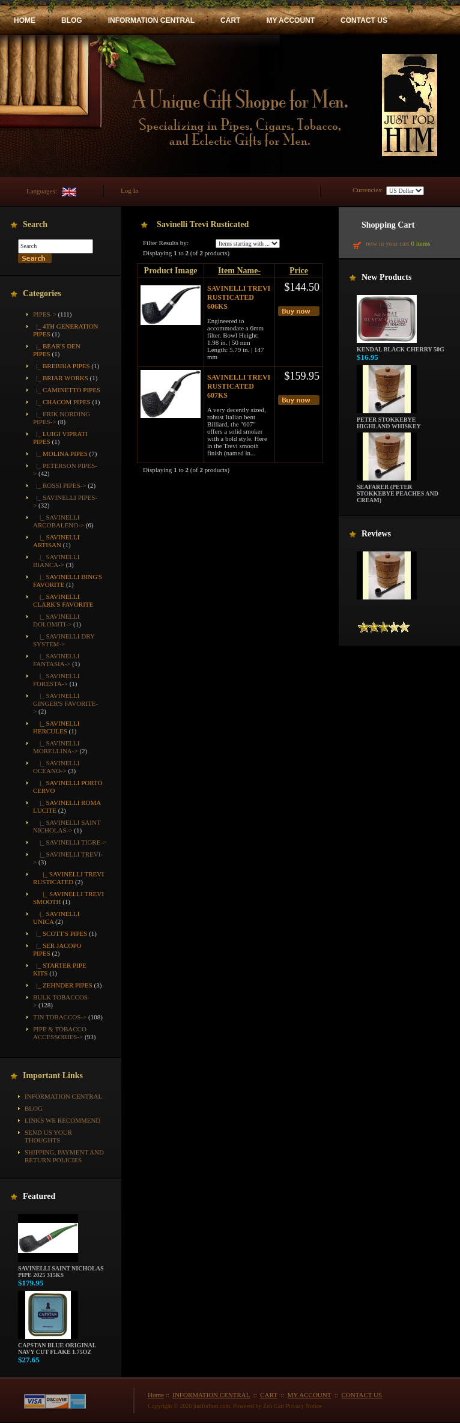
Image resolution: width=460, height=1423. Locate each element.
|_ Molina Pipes (60, 453)
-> (44, 314)
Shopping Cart (388, 224)
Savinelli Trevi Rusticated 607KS (238, 386)
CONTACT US (363, 20)
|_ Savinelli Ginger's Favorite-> (65, 703)
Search (35, 224)
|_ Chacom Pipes (62, 401)
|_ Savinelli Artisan (56, 540)
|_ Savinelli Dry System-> (63, 640)
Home (156, 1394)
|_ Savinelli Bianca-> (56, 560)
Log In (130, 190)
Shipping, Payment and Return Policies (64, 1156)
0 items (420, 243)
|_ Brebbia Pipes (61, 365)
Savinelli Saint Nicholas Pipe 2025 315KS (60, 1269)
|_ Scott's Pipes (60, 933)
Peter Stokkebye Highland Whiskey (389, 420)
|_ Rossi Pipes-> (59, 485)
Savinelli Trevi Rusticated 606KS (238, 297)
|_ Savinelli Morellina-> (56, 746)
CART (230, 20)
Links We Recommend (62, 1120)
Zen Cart (273, 1406)
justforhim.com (211, 1406)
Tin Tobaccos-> (59, 1017)
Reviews (376, 533)
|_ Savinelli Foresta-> (56, 679)
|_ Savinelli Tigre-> (69, 842)
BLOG (71, 20)
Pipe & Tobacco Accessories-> (59, 1032)
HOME (24, 20)
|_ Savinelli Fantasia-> (56, 659)
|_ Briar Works (60, 377)
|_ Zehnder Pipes (62, 985)
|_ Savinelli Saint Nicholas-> (66, 826)
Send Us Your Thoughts (48, 1136)
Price (298, 270)
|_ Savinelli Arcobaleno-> (58, 521)
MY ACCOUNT (290, 20)
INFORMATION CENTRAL (151, 20)
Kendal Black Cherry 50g (400, 347)
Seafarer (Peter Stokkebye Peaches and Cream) (397, 490)
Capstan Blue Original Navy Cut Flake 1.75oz (57, 1346)
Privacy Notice (304, 1406)
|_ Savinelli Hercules (56, 727)
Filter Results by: (166, 242)
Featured (39, 1196)
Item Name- (239, 270)
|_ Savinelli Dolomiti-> (56, 620)
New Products (386, 277)
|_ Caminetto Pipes (66, 389)
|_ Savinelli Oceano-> (56, 766)
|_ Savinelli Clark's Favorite (63, 600)
